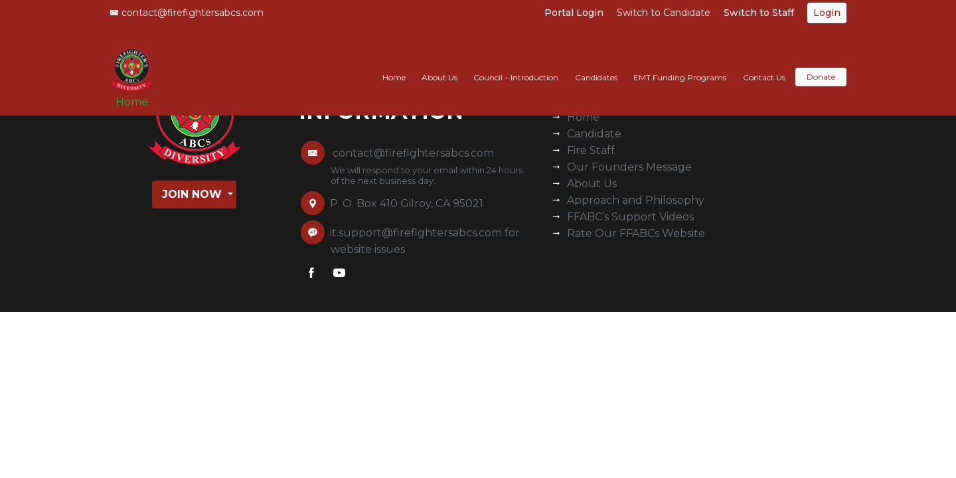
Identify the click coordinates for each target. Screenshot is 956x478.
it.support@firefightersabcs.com (416, 232)
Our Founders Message (629, 167)
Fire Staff (591, 150)
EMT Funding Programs (679, 64)
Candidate (594, 133)
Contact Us (764, 64)
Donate (821, 64)
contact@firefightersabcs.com (187, 13)
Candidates (596, 64)
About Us (439, 64)
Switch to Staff (759, 13)
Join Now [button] (193, 194)
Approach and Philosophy (635, 200)
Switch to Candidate (663, 13)
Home (136, 94)
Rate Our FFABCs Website (636, 233)
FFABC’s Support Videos (630, 216)
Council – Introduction (515, 64)
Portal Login (573, 13)
